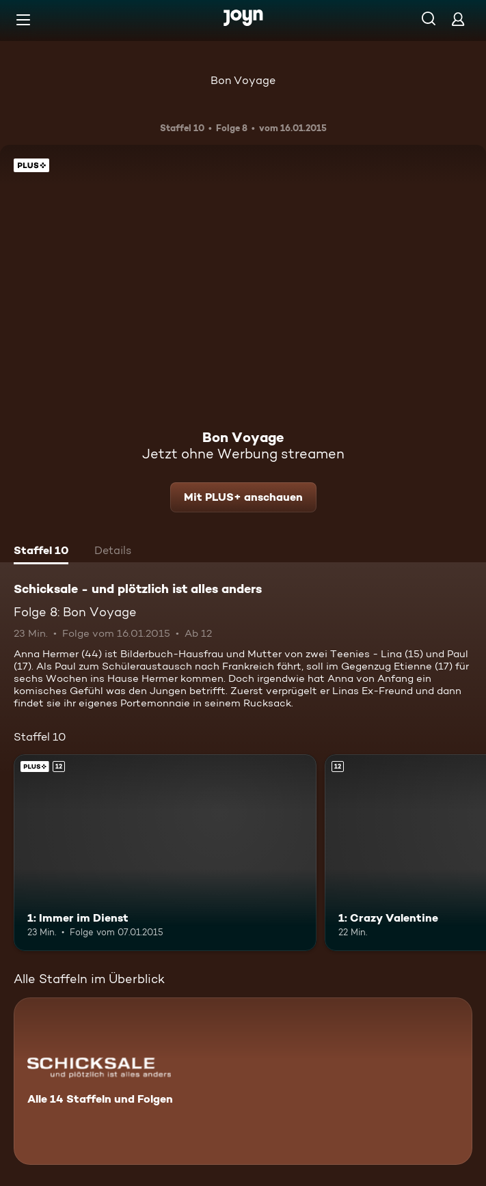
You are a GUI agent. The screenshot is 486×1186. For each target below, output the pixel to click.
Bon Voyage (243, 80)
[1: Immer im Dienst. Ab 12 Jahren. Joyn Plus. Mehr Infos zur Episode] (165, 852)
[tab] (41, 552)
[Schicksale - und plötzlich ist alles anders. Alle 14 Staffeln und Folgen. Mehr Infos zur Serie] (243, 1081)
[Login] (458, 19)
